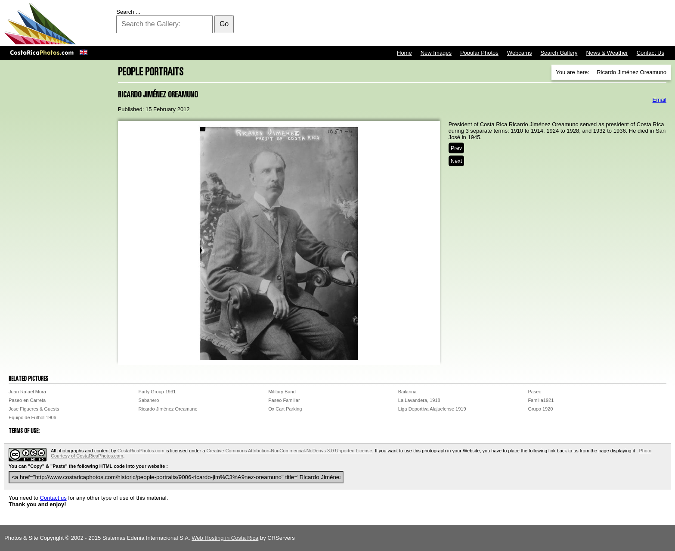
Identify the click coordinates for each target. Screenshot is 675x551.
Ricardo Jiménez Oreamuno (168, 408)
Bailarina (407, 391)
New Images (436, 53)
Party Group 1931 (157, 391)
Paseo (534, 391)
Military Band (282, 391)
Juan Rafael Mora (27, 391)
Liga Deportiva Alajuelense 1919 (432, 408)
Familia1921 (541, 400)
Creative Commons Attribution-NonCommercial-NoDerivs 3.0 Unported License (289, 450)
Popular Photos (479, 53)
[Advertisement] (514, 23)
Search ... (128, 12)
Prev (456, 148)
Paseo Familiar (284, 400)
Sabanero (149, 400)
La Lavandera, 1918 (419, 400)
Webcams (519, 53)
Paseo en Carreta (27, 400)
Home (404, 53)
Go (224, 24)
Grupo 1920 (540, 408)
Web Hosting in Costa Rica (225, 538)
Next (456, 161)
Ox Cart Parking (285, 408)
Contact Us (650, 53)
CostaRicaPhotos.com (141, 450)
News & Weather (607, 53)
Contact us (53, 498)
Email (659, 100)
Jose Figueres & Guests (34, 408)
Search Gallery (558, 53)
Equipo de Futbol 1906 (32, 417)
